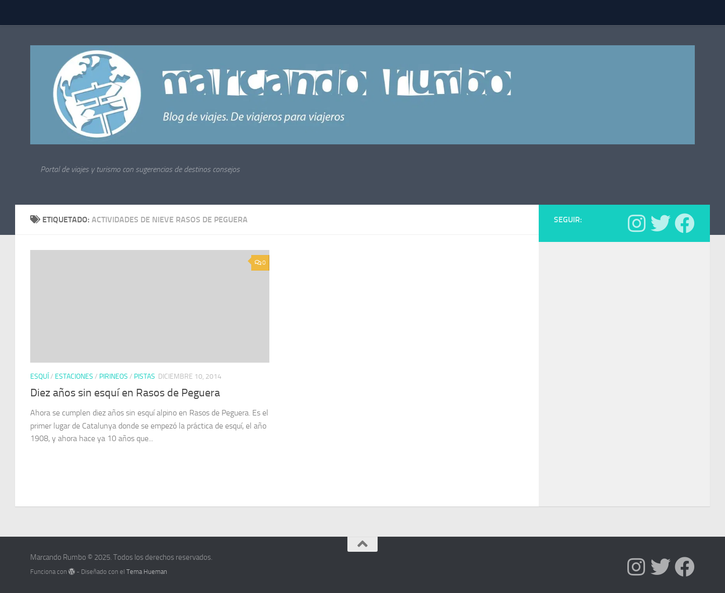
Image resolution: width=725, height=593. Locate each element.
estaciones (74, 376)
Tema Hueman (146, 571)
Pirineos (113, 376)
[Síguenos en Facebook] (685, 223)
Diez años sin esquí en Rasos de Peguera (125, 392)
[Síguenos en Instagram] (636, 223)
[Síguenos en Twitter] (660, 223)
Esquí (39, 376)
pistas (144, 376)
